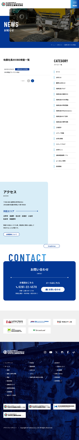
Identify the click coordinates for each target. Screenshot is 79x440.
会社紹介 (57, 363)
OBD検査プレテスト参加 (11, 72)
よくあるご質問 (60, 161)
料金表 (32, 363)
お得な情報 (59, 139)
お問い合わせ (58, 374)
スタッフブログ (60, 144)
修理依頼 (57, 377)
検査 (8, 377)
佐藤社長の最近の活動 (36, 377)
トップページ (9, 363)
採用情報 (58, 166)
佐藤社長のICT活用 (62, 116)
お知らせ (59, 45)
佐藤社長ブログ (60, 89)
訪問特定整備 (11, 388)
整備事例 (32, 366)
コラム (32, 374)
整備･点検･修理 (11, 374)
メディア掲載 (60, 133)
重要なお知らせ (60, 83)
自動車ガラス (11, 384)
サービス (7, 366)
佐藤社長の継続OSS (62, 94)
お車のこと (59, 150)
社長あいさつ (61, 366)
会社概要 (59, 370)
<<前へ (23, 81)
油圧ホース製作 (11, 395)
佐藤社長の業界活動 (62, 122)
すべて (58, 72)
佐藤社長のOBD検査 (62, 100)
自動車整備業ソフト (62, 155)
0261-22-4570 (26, 287)
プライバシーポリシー (10, 428)
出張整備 (9, 392)
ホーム (53, 45)
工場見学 (58, 127)
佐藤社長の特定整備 (62, 105)
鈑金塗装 (9, 381)
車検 (8, 370)
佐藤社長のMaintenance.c (64, 111)
